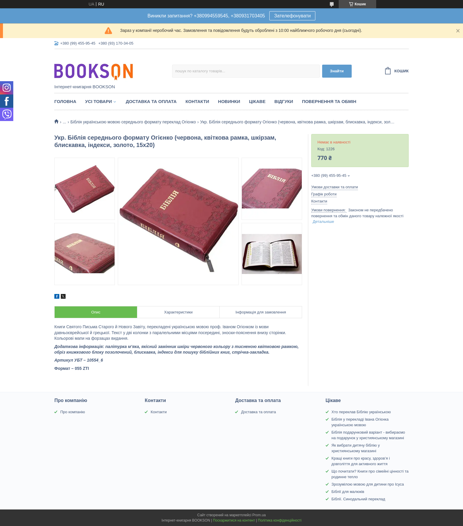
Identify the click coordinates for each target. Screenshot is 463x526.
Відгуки (283, 101)
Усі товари (98, 101)
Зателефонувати (292, 15)
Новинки (229, 101)
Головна (65, 101)
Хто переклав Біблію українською (361, 412)
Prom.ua (259, 515)
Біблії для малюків (348, 491)
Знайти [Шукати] (337, 71)
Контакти (197, 101)
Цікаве (257, 101)
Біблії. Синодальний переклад (358, 499)
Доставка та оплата (151, 101)
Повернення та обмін (329, 101)
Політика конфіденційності (279, 520)
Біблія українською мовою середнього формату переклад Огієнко (133, 122)
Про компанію (72, 412)
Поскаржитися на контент (234, 520)
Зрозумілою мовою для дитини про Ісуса (368, 484)
